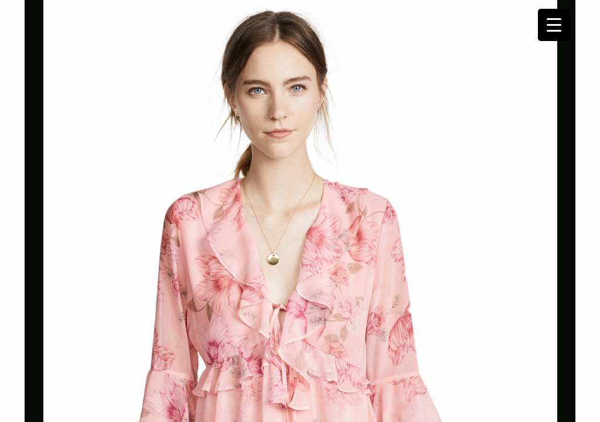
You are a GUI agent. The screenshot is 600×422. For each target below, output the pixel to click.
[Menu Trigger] (554, 25)
